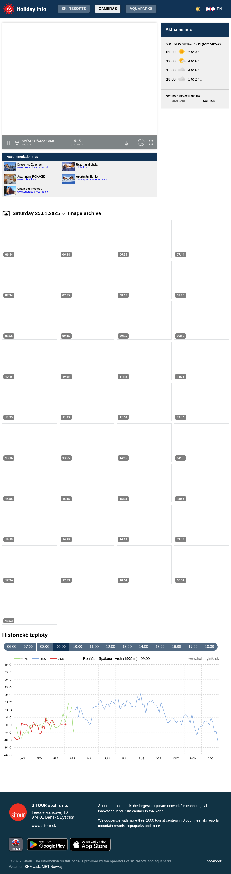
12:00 (110, 647)
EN (219, 9)
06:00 (11, 647)
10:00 (77, 647)
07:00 (28, 647)
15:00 (159, 647)
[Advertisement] (195, 155)
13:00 (127, 647)
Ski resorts (74, 9)
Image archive (84, 213)
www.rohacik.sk (26, 179)
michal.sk (81, 167)
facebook (214, 861)
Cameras (108, 9)
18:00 (209, 647)
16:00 (176, 647)
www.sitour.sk (44, 825)
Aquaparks (140, 9)
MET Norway (52, 867)
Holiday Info (20, 5)
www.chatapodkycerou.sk (32, 191)
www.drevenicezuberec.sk (33, 167)
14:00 (143, 647)
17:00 (193, 647)
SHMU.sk (32, 867)
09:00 (61, 647)
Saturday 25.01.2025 (38, 213)
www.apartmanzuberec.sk (91, 179)
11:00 (94, 647)
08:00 (44, 647)
